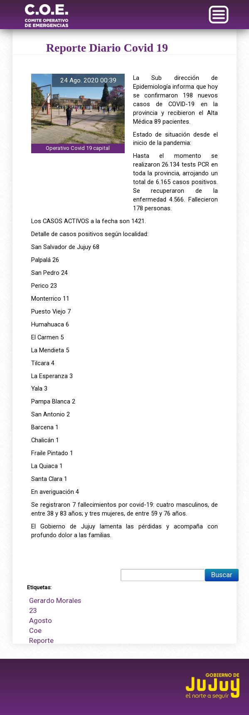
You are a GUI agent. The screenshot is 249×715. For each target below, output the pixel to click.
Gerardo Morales (55, 600)
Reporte (41, 640)
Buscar (221, 575)
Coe (35, 630)
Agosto (40, 620)
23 (33, 610)
